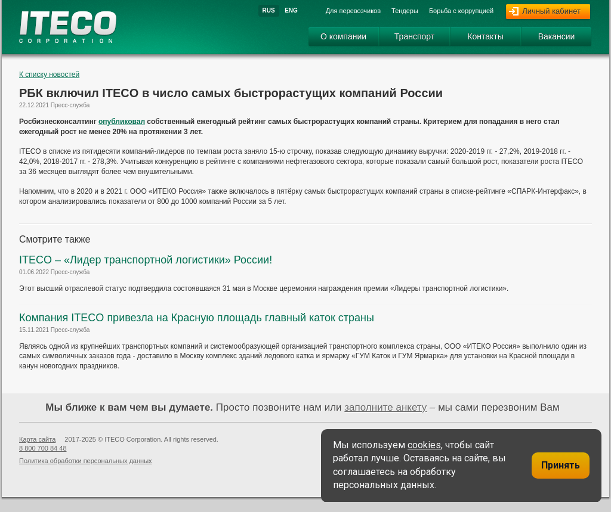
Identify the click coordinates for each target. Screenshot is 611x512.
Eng (291, 10)
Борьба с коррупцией (461, 10)
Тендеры (404, 10)
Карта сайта (37, 439)
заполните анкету (385, 407)
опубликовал (121, 121)
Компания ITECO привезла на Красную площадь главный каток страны (196, 318)
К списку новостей (49, 74)
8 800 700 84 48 (43, 448)
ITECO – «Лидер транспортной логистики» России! (145, 260)
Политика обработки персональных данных (85, 460)
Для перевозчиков (353, 10)
